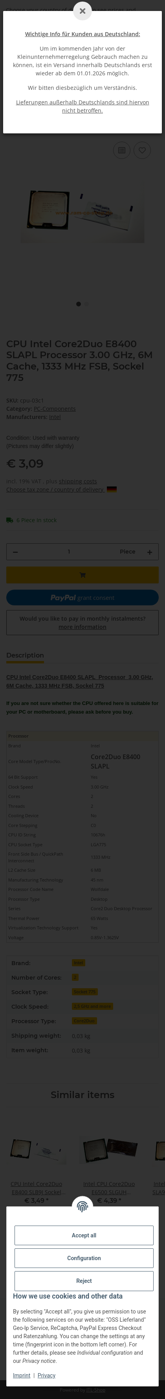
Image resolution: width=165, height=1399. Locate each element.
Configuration (84, 1258)
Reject (84, 1281)
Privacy (46, 1375)
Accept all (84, 1235)
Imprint (21, 1375)
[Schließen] (82, 11)
